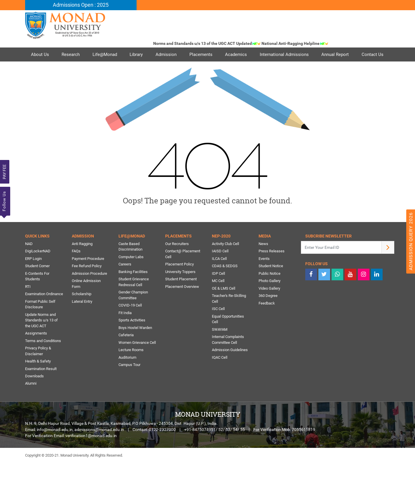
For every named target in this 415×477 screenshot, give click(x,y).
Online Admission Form (86, 298)
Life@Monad (105, 54)
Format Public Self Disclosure (40, 318)
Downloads (34, 390)
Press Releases (272, 265)
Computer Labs (131, 271)
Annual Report (336, 54)
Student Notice (271, 280)
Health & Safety (38, 375)
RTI (28, 300)
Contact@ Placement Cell (182, 268)
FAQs (76, 265)
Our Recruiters (177, 258)
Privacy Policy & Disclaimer (38, 365)
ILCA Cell (219, 272)
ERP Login (33, 272)
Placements (201, 54)
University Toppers (180, 286)
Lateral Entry (82, 315)
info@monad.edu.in (55, 443)
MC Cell (218, 295)
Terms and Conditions (43, 355)
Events (264, 272)
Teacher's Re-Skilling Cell (229, 313)
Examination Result (41, 383)
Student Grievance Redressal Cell (133, 296)
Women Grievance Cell (137, 356)
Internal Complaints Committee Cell (228, 354)
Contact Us (42, 68)
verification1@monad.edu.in (91, 450)
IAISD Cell (220, 265)
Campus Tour (129, 379)
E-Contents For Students (37, 290)
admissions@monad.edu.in (99, 443)
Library (136, 54)
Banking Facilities (133, 286)
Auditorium (127, 371)
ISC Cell (218, 323)
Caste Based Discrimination (130, 261)
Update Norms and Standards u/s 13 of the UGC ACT (41, 334)
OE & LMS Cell (223, 302)
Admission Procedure (89, 287)
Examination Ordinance (44, 308)
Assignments (36, 347)
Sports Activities (131, 334)
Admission (166, 54)
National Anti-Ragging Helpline (297, 43)
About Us (40, 54)
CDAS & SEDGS (225, 280)
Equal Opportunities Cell (228, 333)
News (263, 258)
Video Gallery (269, 302)
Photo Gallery (269, 295)
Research (71, 54)
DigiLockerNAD (37, 265)
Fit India (125, 327)
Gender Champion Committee (133, 309)
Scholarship (81, 308)
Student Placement (181, 293)
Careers (124, 278)
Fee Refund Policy (87, 280)
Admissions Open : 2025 (81, 5)
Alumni (30, 397)
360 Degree (268, 310)
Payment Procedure (88, 272)
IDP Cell (218, 287)
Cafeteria (126, 349)
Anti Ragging (82, 258)
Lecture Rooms (131, 364)
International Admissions (285, 54)
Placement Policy (179, 278)
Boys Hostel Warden (135, 341)
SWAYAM (219, 343)
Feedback (267, 317)
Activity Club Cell (225, 258)
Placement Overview (182, 300)
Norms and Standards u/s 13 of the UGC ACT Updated (209, 43)
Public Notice (269, 287)
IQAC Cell (219, 371)
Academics (237, 54)
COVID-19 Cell (130, 319)
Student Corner (37, 280)
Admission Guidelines (230, 364)
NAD (29, 258)
